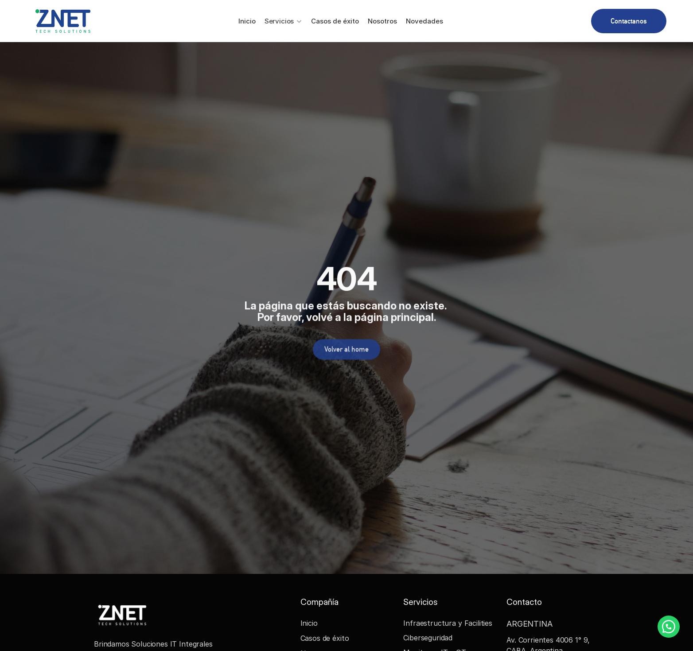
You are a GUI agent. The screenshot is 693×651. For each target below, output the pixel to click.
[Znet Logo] (62, 20)
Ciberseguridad (427, 637)
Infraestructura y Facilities (447, 623)
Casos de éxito (324, 638)
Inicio (309, 623)
